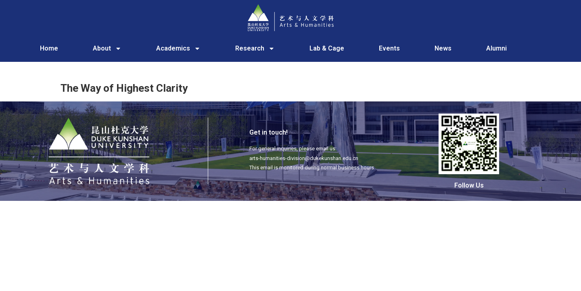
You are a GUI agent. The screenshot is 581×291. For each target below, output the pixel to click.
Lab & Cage (326, 48)
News (443, 48)
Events (389, 48)
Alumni (496, 48)
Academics (178, 48)
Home (49, 48)
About (107, 48)
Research (255, 48)
